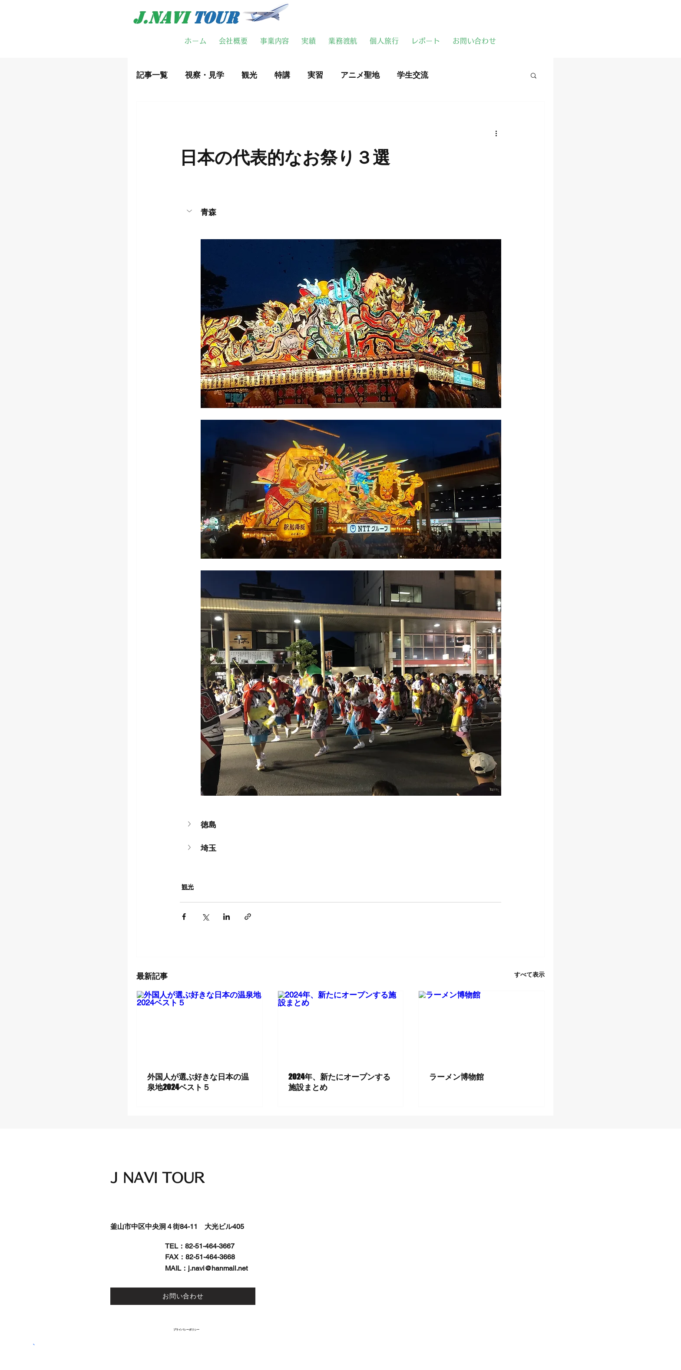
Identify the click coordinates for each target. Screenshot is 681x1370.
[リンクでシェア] (248, 916)
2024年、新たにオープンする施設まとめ (339, 1082)
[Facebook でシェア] (184, 916)
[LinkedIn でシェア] (226, 916)
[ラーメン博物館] (481, 1026)
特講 (282, 74)
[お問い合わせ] (182, 1296)
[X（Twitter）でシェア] (205, 916)
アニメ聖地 (360, 74)
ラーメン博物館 (456, 1076)
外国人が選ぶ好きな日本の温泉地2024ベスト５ (198, 1082)
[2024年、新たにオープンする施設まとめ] (340, 1026)
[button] (533, 75)
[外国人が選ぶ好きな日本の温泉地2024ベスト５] (199, 1026)
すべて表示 (529, 974)
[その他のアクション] (496, 133)
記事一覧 (152, 74)
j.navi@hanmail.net (218, 1268)
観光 (249, 74)
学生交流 (412, 74)
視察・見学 (204, 74)
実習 (315, 74)
